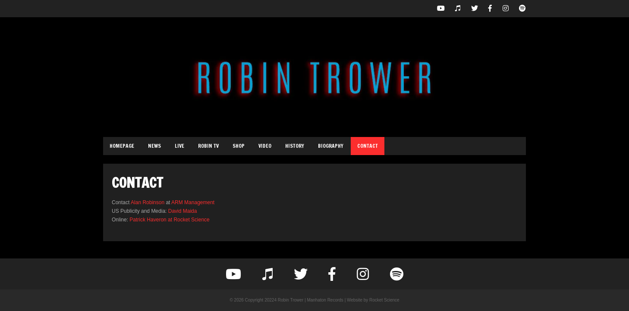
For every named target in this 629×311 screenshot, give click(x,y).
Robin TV (208, 145)
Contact (367, 145)
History (294, 145)
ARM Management (192, 202)
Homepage (122, 145)
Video (264, 145)
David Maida (182, 211)
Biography (330, 145)
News (154, 145)
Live (179, 145)
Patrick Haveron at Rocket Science (169, 220)
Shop (239, 145)
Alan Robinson (147, 202)
